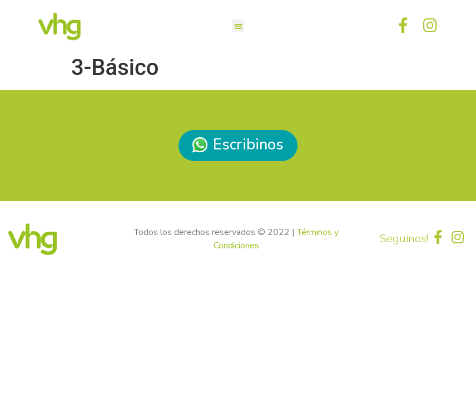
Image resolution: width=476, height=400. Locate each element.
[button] (238, 25)
